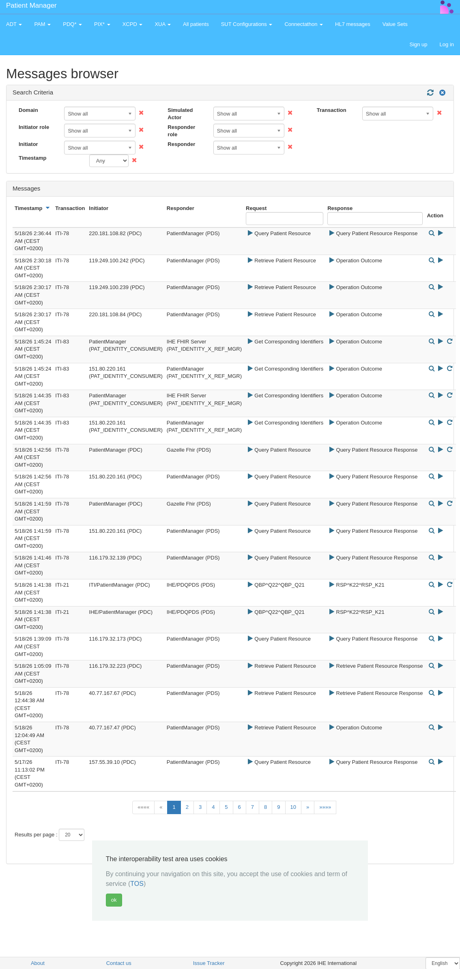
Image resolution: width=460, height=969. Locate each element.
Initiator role (34, 127)
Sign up (418, 44)
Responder (181, 144)
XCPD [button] (133, 24)
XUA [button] (163, 24)
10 (293, 807)
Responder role (181, 131)
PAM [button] (42, 24)
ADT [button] (14, 24)
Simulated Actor (180, 114)
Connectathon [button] (303, 24)
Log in (447, 44)
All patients (196, 24)
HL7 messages (352, 24)
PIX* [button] (102, 24)
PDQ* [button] (72, 24)
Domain (28, 110)
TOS (137, 883)
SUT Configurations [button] (247, 24)
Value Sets (395, 24)
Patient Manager (31, 5)
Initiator (28, 144)
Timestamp (32, 158)
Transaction (331, 110)
